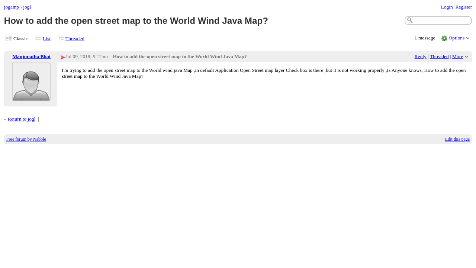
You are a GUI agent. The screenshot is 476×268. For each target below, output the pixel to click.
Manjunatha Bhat (31, 56)
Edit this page (457, 139)
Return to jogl (22, 119)
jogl (27, 7)
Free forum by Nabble (26, 139)
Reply (421, 56)
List (47, 38)
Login (447, 7)
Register (463, 7)
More (457, 56)
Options (457, 38)
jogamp (11, 7)
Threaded (74, 38)
